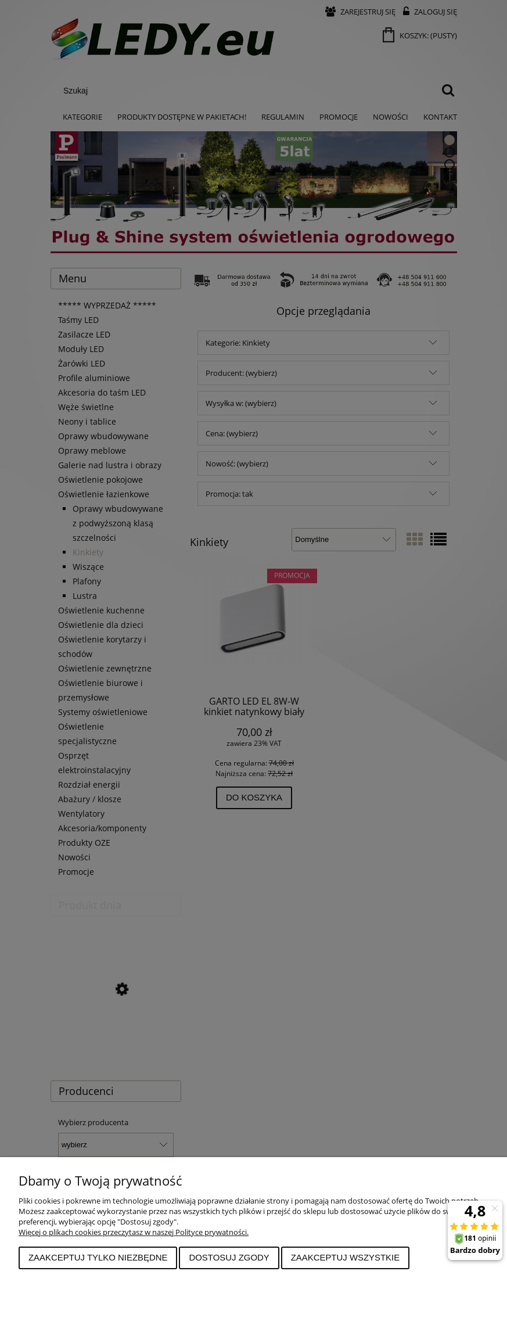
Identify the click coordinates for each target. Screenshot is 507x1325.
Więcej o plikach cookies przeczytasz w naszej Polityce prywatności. (134, 1232)
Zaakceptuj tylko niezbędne (98, 1257)
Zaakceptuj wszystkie (345, 1257)
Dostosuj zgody (229, 1257)
